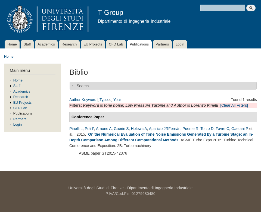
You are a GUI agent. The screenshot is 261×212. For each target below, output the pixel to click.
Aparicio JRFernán (165, 128)
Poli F (89, 128)
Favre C (222, 128)
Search (83, 86)
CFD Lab (116, 44)
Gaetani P (239, 128)
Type (104, 99)
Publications (139, 44)
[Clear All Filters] (234, 105)
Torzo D (206, 128)
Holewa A (139, 128)
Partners (162, 44)
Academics (46, 44)
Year (117, 99)
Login (180, 44)
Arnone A (104, 128)
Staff (27, 44)
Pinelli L (76, 128)
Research (69, 44)
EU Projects (92, 44)
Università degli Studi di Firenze (96, 188)
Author (74, 99)
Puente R (190, 128)
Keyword (89, 99)
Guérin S (121, 128)
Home (12, 44)
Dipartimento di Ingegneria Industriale (159, 188)
